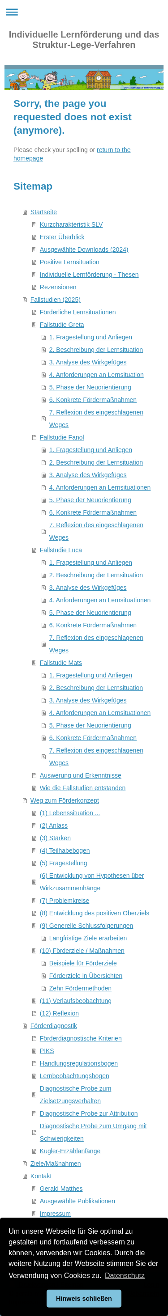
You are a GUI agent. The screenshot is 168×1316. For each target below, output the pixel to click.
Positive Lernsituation (69, 262)
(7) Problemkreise (64, 900)
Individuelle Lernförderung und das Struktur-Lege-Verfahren (84, 40)
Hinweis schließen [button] (84, 1298)
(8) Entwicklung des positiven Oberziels (94, 913)
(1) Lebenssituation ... (70, 813)
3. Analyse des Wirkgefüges (88, 362)
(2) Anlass (54, 825)
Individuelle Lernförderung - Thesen (89, 274)
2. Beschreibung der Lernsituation (96, 349)
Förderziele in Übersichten (85, 975)
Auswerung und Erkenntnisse (80, 775)
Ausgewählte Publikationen (77, 1201)
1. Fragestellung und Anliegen (90, 337)
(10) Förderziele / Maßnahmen (82, 950)
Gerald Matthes (61, 1188)
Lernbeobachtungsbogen (74, 1075)
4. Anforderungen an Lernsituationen (100, 487)
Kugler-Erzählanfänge (70, 1151)
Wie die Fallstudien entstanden (82, 787)
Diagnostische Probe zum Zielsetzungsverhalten (76, 1094)
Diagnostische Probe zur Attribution (89, 1113)
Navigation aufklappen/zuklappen (84, 11)
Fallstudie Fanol (62, 437)
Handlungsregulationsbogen (79, 1063)
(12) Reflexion (59, 1013)
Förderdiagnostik (53, 1025)
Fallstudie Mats (61, 662)
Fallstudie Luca (61, 550)
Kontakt (41, 1176)
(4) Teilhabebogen (65, 850)
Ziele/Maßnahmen (55, 1163)
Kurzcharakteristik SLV (71, 224)
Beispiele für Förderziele (83, 963)
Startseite (43, 212)
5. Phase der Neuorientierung (90, 387)
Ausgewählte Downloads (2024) (84, 249)
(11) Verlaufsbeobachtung (76, 1000)
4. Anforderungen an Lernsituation (96, 374)
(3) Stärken (55, 838)
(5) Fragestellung (63, 863)
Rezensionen (58, 287)
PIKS (47, 1050)
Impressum (55, 1213)
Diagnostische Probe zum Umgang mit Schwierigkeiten (93, 1132)
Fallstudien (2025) (55, 299)
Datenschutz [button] (125, 1275)
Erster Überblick (62, 237)
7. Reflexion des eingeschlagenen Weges (96, 418)
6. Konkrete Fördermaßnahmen (93, 399)
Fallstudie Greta (62, 324)
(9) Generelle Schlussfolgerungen (87, 925)
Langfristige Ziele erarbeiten (88, 938)
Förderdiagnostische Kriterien (81, 1038)
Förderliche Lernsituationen (78, 312)
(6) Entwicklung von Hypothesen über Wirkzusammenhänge (92, 882)
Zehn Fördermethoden (80, 988)
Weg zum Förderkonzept (64, 800)
